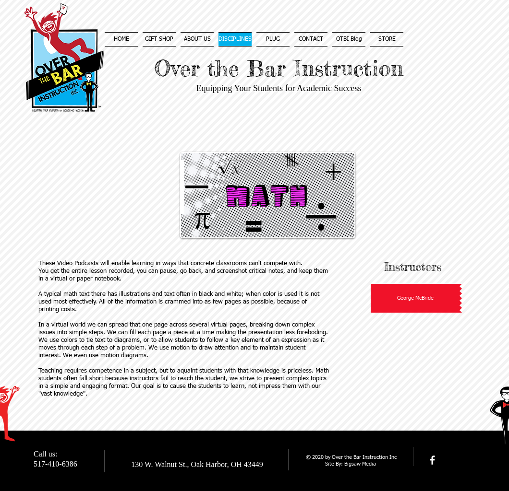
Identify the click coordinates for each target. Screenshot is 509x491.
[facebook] (432, 460)
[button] (416, 298)
